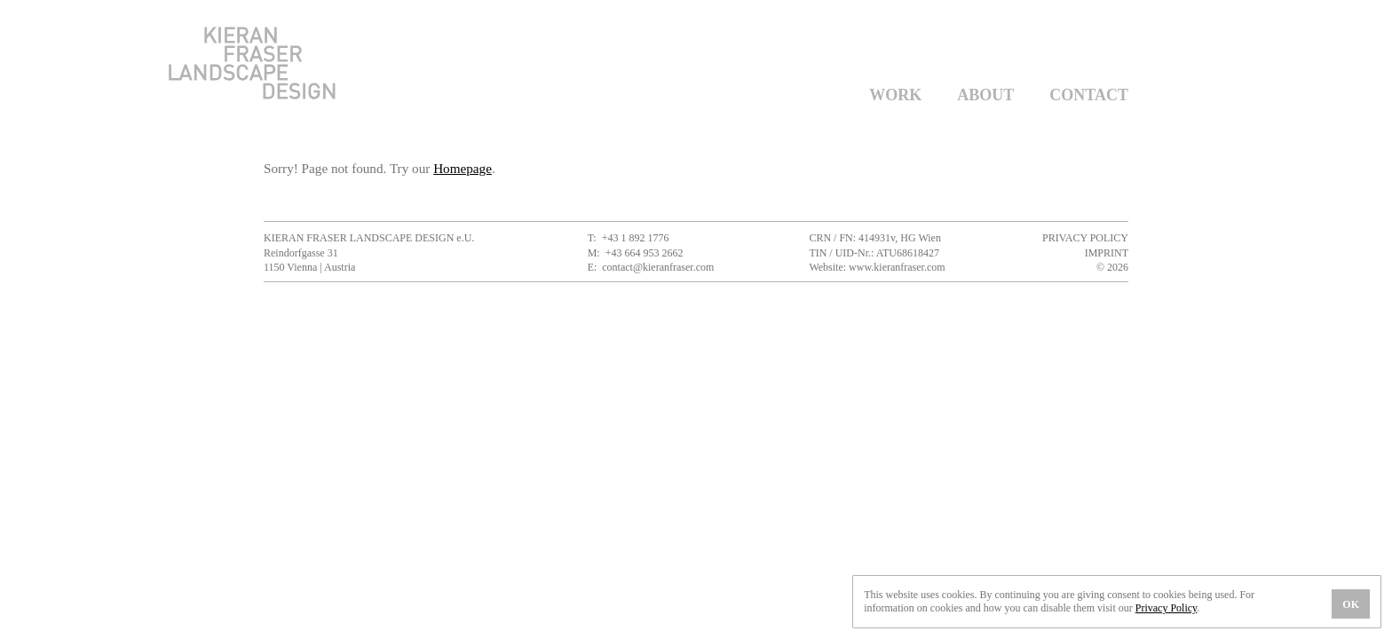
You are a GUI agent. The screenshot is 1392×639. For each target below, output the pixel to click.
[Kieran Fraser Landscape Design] (252, 94)
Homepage (462, 168)
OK (1350, 604)
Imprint (1106, 253)
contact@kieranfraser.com (658, 267)
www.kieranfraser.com (897, 267)
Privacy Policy (1085, 238)
